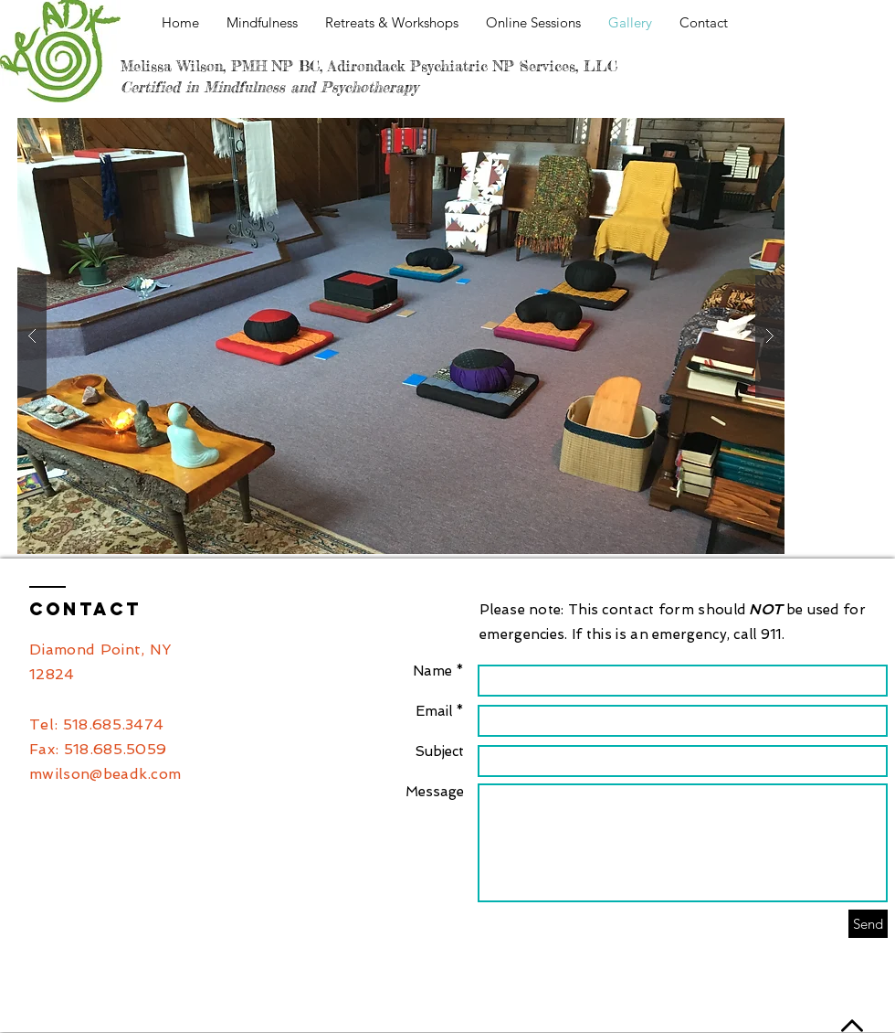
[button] (400, 336)
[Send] (868, 924)
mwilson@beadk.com (105, 774)
